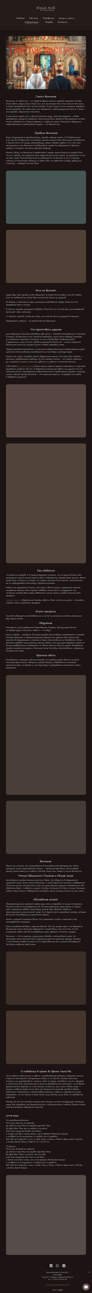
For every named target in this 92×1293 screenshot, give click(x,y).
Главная (20, 18)
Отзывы (49, 22)
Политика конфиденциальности (58, 1289)
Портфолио (48, 18)
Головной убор (12, 604)
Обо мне (33, 18)
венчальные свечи (25, 370)
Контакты (62, 22)
